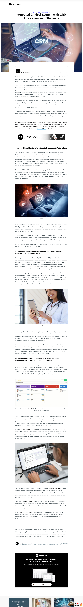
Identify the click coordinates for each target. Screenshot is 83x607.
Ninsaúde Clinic (29, 501)
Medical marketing (45, 4)
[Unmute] (61, 72)
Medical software (54, 4)
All (22, 4)
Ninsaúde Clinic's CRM (21, 365)
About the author (64, 543)
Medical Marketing (45, 12)
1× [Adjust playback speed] (58, 72)
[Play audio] (21, 72)
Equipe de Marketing (25, 543)
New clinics (27, 4)
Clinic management (35, 4)
